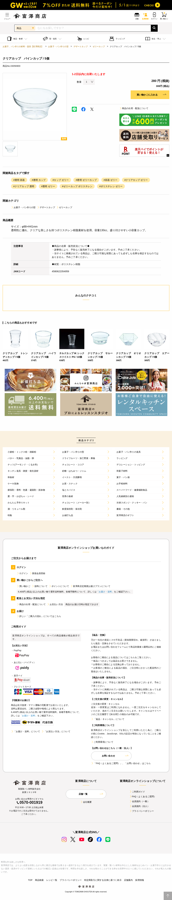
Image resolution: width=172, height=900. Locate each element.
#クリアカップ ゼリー (136, 180)
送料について (40, 586)
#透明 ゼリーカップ (86, 180)
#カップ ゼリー (60, 180)
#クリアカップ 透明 (23, 186)
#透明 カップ (39, 180)
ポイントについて (59, 586)
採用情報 (139, 880)
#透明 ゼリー (48, 186)
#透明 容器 (19, 180)
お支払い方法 (55, 604)
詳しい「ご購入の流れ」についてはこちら (39, 616)
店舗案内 (128, 880)
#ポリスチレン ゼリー (110, 186)
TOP (30, 880)
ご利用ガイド (137, 791)
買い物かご (23, 586)
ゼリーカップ (99, 46)
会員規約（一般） (139, 801)
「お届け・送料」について (25, 731)
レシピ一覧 (51, 880)
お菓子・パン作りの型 (58, 46)
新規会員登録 (37, 573)
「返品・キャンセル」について (107, 719)
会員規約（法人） (139, 806)
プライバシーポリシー (141, 811)
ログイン (22, 573)
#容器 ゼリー (111, 180)
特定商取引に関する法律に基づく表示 (103, 880)
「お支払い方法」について (55, 731)
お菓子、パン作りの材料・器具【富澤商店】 (23, 46)
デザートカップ (81, 46)
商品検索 (39, 880)
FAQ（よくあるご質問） (142, 796)
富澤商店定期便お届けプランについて (90, 586)
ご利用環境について (102, 742)
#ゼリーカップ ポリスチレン (77, 186)
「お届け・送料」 (105, 591)
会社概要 (86, 802)
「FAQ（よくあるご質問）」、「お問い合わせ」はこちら (121, 763)
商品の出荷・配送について (133, 108)
